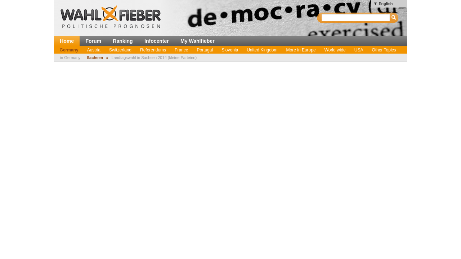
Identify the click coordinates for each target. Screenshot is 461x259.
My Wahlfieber (197, 41)
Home (67, 41)
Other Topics (384, 50)
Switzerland (120, 50)
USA (358, 50)
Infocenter (156, 41)
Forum (93, 41)
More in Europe (301, 50)
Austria (93, 50)
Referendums (153, 50)
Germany (69, 50)
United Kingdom (262, 50)
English (386, 3)
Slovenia (229, 50)
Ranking (123, 41)
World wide (335, 50)
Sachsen (95, 57)
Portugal (205, 50)
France (181, 50)
